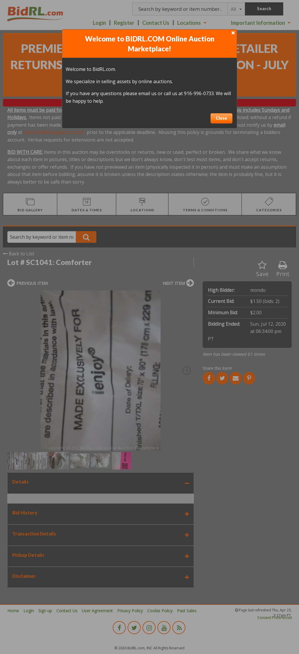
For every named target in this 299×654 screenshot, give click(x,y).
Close (221, 118)
